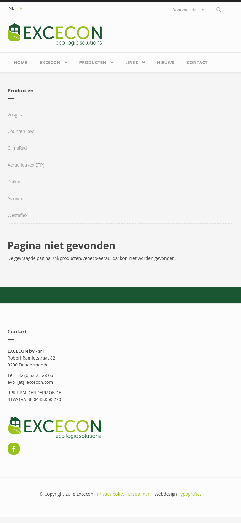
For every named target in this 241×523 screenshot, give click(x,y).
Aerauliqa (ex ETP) (26, 165)
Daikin (14, 181)
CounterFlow (21, 131)
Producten (94, 61)
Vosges (15, 115)
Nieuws (165, 62)
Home (20, 62)
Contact (197, 62)
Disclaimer (138, 494)
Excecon (52, 61)
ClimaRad (17, 148)
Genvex (15, 198)
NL (11, 8)
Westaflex (18, 215)
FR (20, 8)
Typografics (189, 494)
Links (133, 61)
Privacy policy (111, 494)
